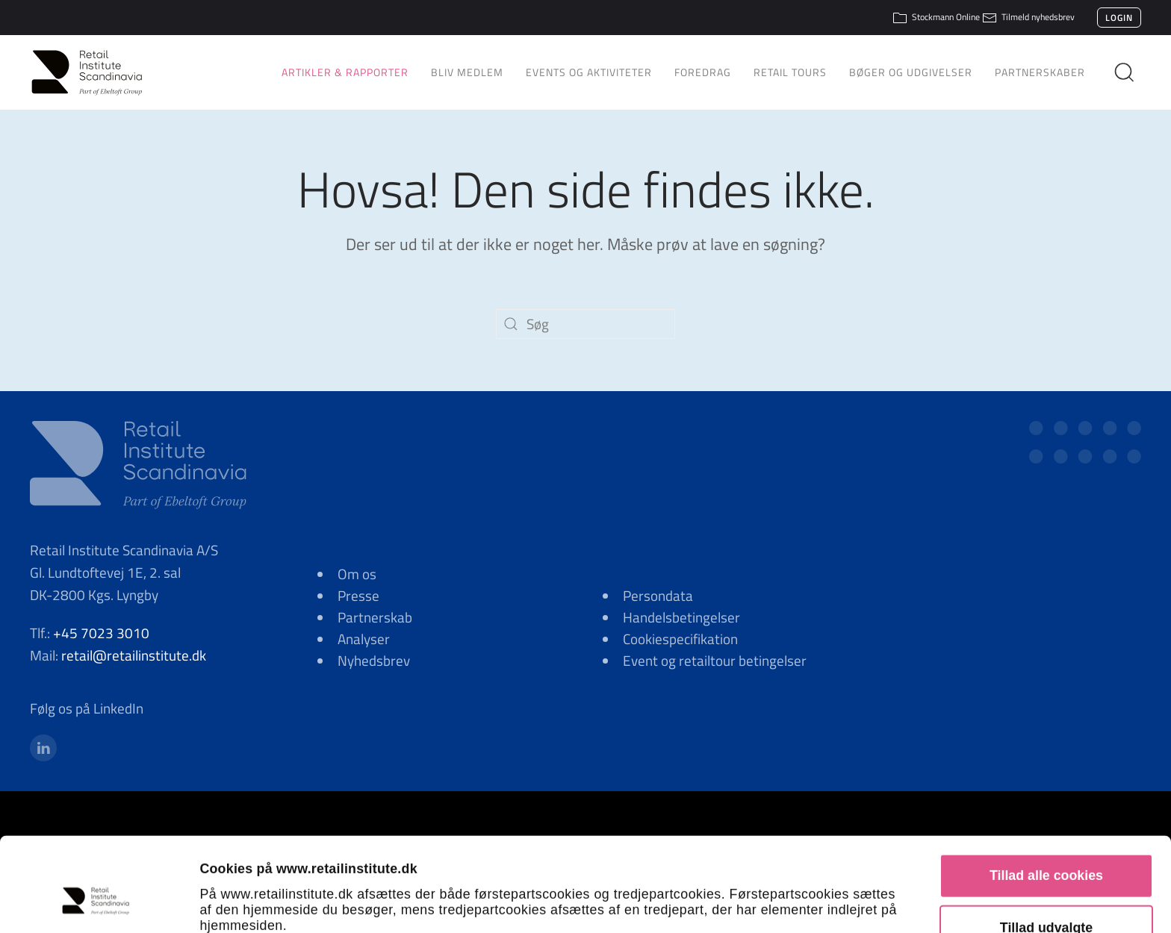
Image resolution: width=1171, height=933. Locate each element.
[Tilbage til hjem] (93, 72)
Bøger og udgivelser (910, 72)
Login (1119, 17)
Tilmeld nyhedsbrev (1028, 17)
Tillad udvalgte (1046, 842)
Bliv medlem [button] (467, 72)
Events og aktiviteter (589, 72)
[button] (1130, 72)
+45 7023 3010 (101, 632)
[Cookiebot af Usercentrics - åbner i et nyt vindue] (96, 901)
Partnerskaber (1040, 72)
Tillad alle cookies (1046, 790)
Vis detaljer (856, 901)
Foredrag (702, 72)
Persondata (658, 595)
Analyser (364, 638)
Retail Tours (790, 72)
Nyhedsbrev (374, 660)
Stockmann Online (936, 17)
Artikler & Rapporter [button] (345, 72)
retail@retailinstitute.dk (133, 655)
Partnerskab (375, 617)
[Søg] (585, 324)
